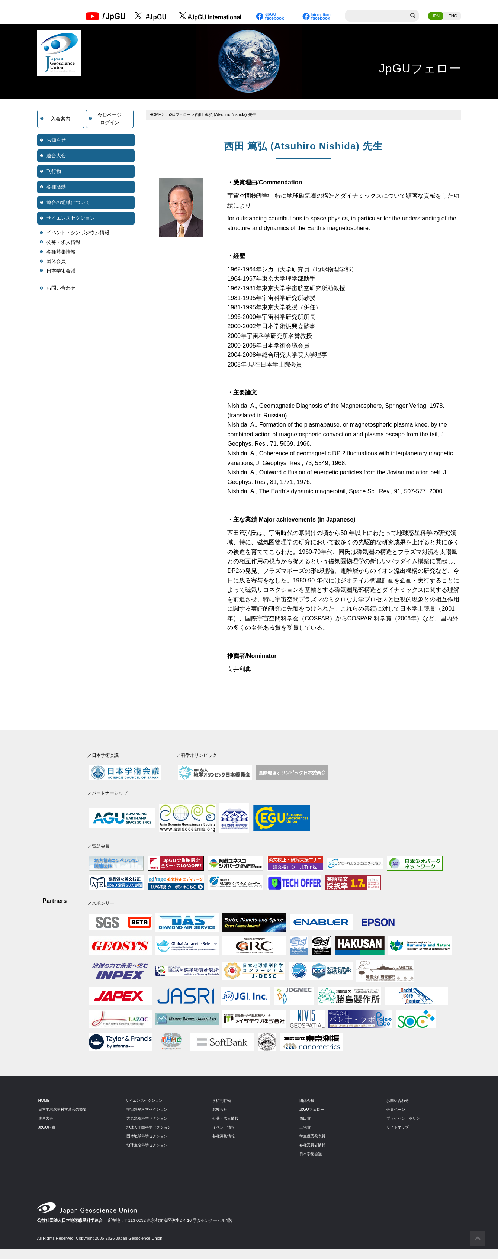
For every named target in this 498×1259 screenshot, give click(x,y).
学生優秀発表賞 (313, 1136)
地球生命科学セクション (148, 1145)
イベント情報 (224, 1128)
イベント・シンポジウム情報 (77, 233)
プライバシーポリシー (406, 1119)
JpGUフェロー (180, 115)
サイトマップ (398, 1128)
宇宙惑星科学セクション (148, 1110)
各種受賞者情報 (313, 1145)
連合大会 (56, 156)
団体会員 (56, 262)
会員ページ (396, 1110)
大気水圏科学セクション (148, 1119)
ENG (452, 16)
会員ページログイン (109, 119)
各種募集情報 (60, 252)
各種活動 (56, 187)
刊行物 (53, 172)
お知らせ (56, 140)
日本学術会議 (60, 271)
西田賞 (305, 1119)
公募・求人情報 (63, 243)
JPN (436, 16)
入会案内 (60, 119)
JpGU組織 (47, 1128)
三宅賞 (305, 1128)
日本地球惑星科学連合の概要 (64, 1110)
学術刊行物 (222, 1101)
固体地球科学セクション (148, 1136)
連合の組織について (68, 203)
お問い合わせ (60, 288)
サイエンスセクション (70, 219)
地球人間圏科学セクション (151, 1128)
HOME (156, 115)
